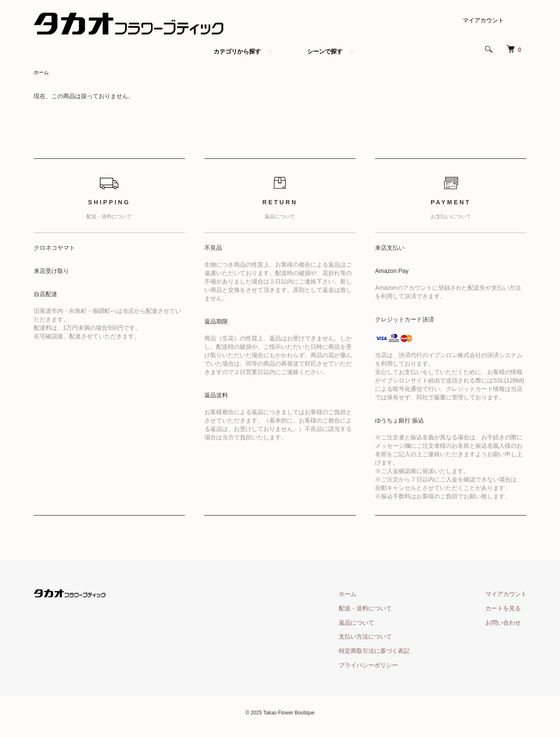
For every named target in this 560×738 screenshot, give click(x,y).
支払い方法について (365, 636)
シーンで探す (325, 51)
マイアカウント (483, 20)
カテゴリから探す (237, 51)
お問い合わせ (503, 622)
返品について (356, 622)
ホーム (41, 72)
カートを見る (503, 608)
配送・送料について (365, 608)
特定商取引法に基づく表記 (374, 650)
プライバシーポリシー (368, 665)
